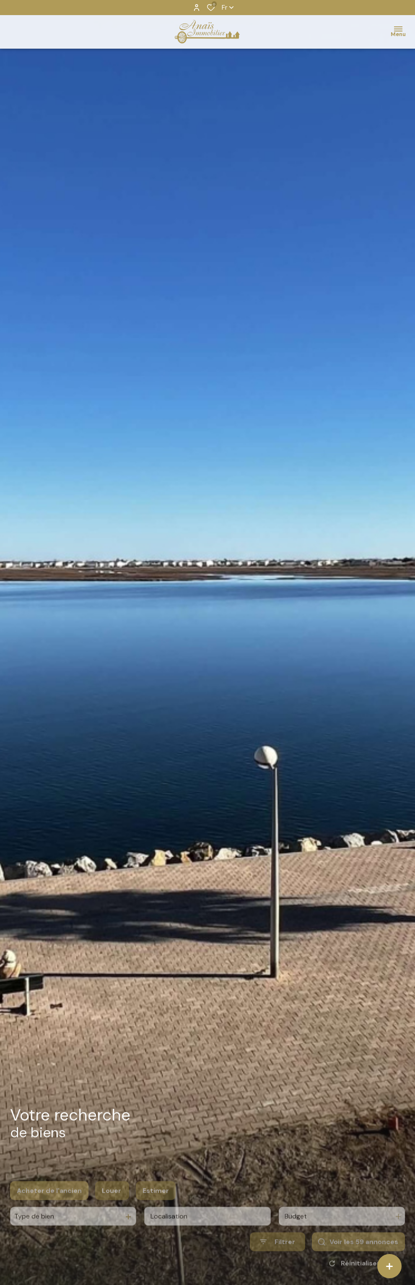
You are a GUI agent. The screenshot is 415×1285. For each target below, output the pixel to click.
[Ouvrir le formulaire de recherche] (277, 1255)
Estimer (156, 1204)
